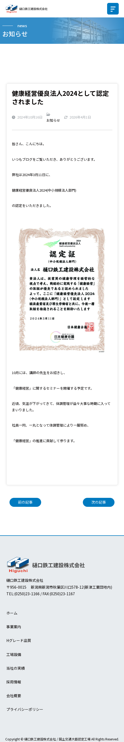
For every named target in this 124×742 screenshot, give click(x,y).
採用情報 (13, 681)
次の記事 (98, 502)
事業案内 (13, 626)
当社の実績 (15, 668)
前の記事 (25, 502)
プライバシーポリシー (24, 709)
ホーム (11, 613)
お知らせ (53, 120)
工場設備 (13, 654)
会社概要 (13, 695)
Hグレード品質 (18, 640)
